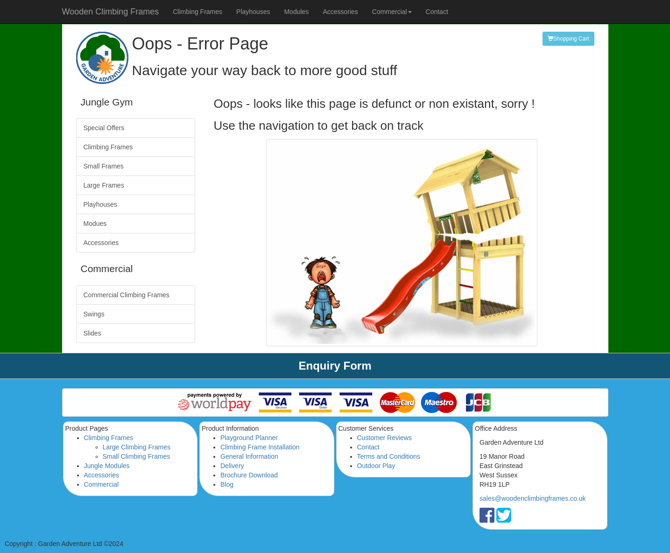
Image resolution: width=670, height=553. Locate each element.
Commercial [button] (392, 11)
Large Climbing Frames (137, 447)
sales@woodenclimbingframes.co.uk (532, 498)
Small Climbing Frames (136, 456)
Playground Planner (249, 437)
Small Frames (104, 166)
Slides (92, 333)
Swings (94, 314)
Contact (437, 11)
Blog (226, 484)
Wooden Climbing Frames (110, 11)
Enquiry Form (334, 365)
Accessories (340, 11)
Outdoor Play (376, 465)
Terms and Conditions (388, 456)
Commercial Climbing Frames (126, 295)
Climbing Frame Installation (260, 447)
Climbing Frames (197, 11)
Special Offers (104, 128)
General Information (249, 456)
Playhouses (253, 11)
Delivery (232, 465)
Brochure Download (249, 475)
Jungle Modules (107, 465)
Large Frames (104, 185)
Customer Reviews (384, 437)
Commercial (101, 484)
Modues (95, 223)
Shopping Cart (568, 38)
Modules (296, 11)
